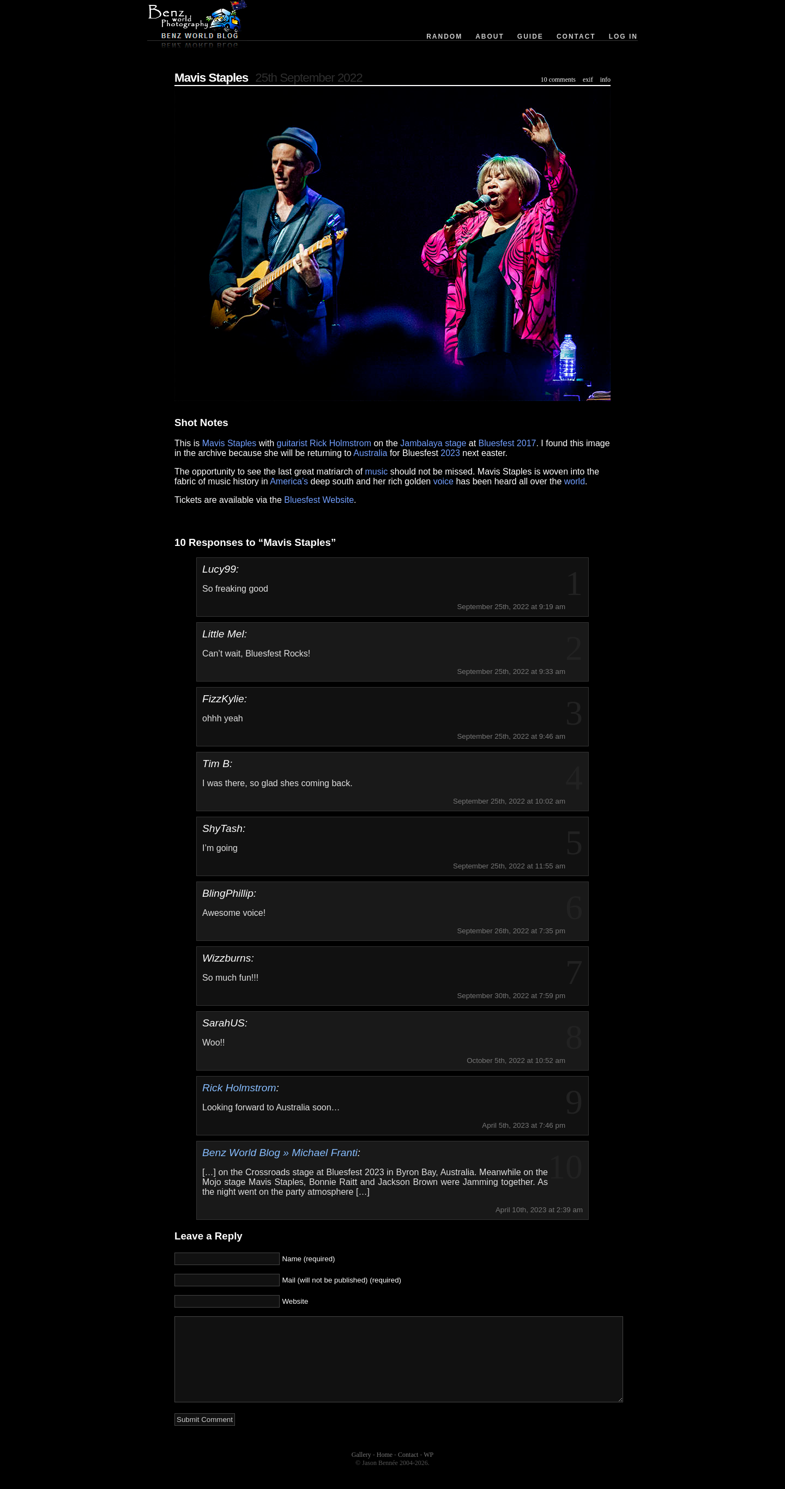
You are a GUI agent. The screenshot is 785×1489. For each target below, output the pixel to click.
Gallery (361, 1471)
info (605, 79)
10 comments (558, 79)
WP (428, 1471)
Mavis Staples (211, 77)
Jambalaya (421, 443)
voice (443, 481)
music (376, 471)
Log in (623, 36)
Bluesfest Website (319, 500)
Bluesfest (497, 443)
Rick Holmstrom (340, 443)
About (489, 36)
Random (444, 36)
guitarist (292, 443)
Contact (576, 36)
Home (384, 1471)
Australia (370, 453)
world (574, 481)
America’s (289, 481)
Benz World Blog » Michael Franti (280, 1152)
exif (588, 79)
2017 (526, 443)
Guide (530, 36)
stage (455, 443)
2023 (450, 453)
